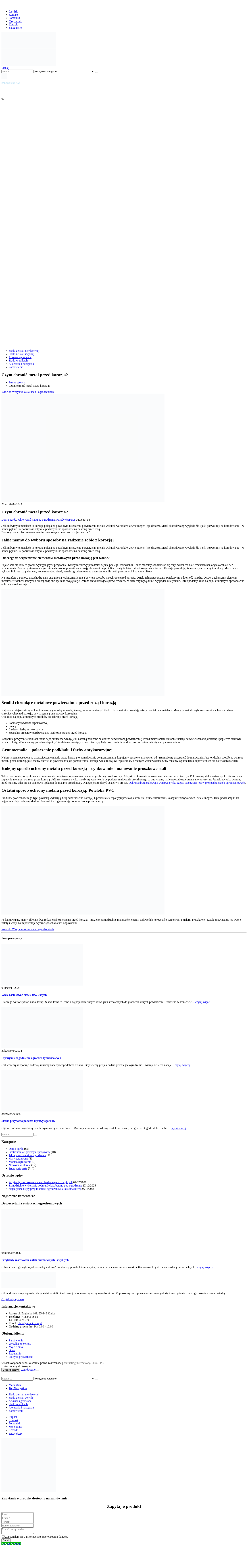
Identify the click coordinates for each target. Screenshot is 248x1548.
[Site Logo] (28, 47)
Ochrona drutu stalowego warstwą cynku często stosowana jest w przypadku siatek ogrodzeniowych (187, 782)
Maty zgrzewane (18, 1158)
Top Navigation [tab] (18, 1388)
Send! (6, 1541)
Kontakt (13, 14)
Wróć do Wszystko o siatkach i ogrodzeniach (27, 391)
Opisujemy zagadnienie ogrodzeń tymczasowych (31, 1057)
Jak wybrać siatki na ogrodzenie (36, 519)
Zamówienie (28, 1369)
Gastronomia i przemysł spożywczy (29, 1152)
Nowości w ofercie (20, 1165)
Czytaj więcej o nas (12, 1299)
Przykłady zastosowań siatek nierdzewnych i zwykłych (40, 1182)
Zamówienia (16, 367)
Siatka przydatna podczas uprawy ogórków (28, 1120)
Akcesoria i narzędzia (21, 363)
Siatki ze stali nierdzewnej (24, 350)
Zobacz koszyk (11, 1369)
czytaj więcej (203, 1001)
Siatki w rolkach (18, 360)
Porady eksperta (65, 519)
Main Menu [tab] (15, 1385)
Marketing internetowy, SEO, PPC (84, 1362)
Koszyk (13, 24)
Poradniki (14, 17)
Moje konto (15, 21)
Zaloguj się (15, 27)
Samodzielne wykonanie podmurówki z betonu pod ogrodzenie (45, 1185)
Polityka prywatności (21, 1356)
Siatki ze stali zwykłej (21, 354)
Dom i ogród (8, 519)
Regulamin (15, 1353)
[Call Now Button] (11, 1544)
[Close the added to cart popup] (37, 1370)
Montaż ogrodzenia (20, 1161)
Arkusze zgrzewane (20, 357)
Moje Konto (16, 1346)
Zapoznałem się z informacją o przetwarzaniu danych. (36, 1537)
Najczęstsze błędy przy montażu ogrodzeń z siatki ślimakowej (45, 1188)
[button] (5, 67)
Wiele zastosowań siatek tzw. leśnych (24, 994)
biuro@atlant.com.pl (30, 1323)
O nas (12, 1350)
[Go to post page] (42, 984)
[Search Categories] (64, 71)
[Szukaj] (96, 72)
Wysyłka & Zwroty (20, 1343)
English (13, 11)
